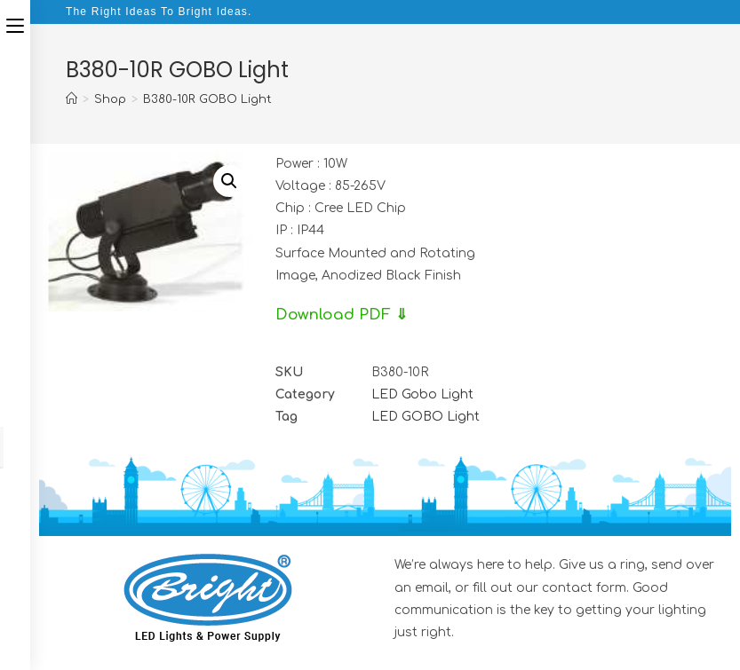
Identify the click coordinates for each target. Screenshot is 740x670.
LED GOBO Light (425, 416)
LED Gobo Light (422, 394)
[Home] (71, 99)
